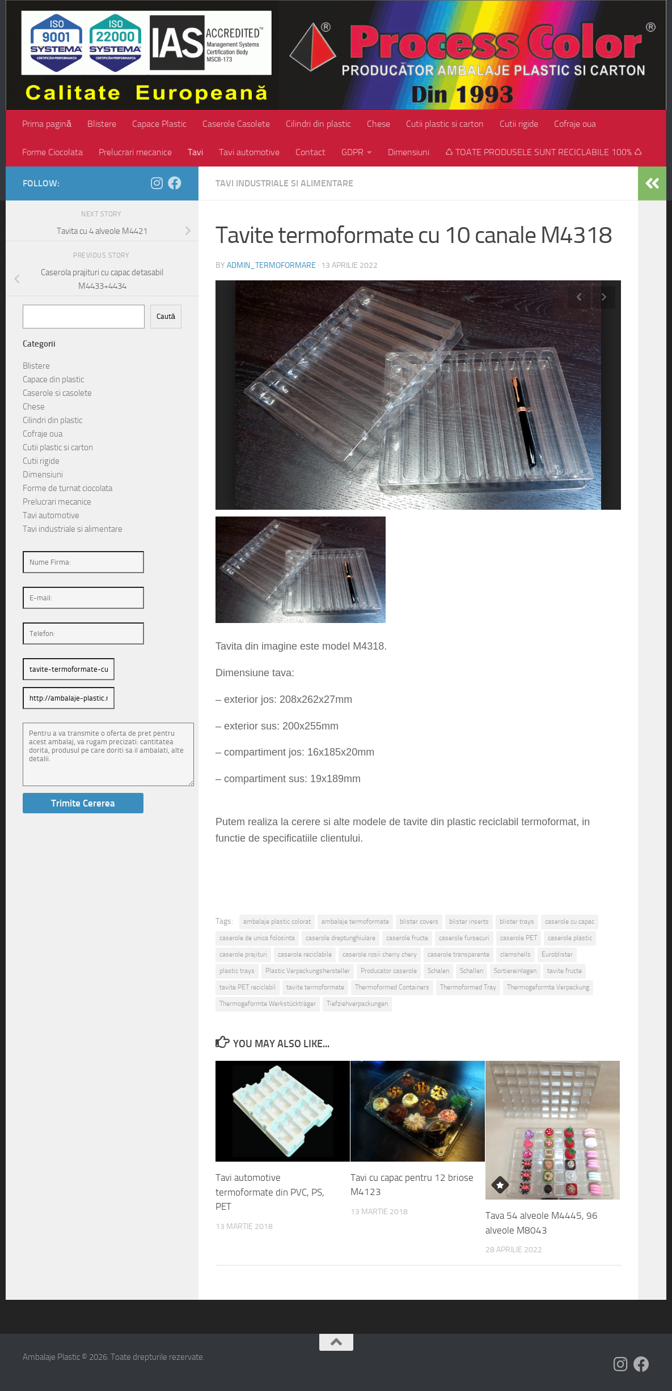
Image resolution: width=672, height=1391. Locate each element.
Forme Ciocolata (52, 152)
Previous (579, 297)
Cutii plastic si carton (445, 123)
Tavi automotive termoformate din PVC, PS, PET (269, 1192)
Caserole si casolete (57, 393)
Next (604, 297)
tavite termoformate (315, 987)
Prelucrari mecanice (135, 152)
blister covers (419, 921)
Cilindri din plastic (318, 123)
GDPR (352, 152)
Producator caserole (389, 971)
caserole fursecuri (464, 938)
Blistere (101, 123)
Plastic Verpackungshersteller (307, 971)
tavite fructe (564, 971)
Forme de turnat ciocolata (67, 488)
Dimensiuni (408, 152)
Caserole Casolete (236, 123)
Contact (310, 152)
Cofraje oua (575, 123)
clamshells (515, 954)
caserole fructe (407, 938)
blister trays (517, 921)
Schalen (438, 971)
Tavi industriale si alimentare (284, 183)
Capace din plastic (53, 379)
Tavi (195, 152)
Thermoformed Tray (468, 987)
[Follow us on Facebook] (174, 183)
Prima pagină (46, 123)
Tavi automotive (249, 152)
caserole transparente (458, 954)
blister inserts (469, 921)
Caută (166, 316)
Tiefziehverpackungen (357, 1004)
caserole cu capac (569, 921)
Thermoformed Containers (392, 987)
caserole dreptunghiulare (340, 938)
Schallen (471, 971)
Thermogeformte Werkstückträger (267, 1004)
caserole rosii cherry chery (380, 954)
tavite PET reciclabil (247, 987)
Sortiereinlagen (515, 971)
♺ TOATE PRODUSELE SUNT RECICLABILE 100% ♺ (543, 152)
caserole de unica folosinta (257, 938)
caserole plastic (570, 938)
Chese (378, 123)
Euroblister (557, 954)
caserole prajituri (243, 954)
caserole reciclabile (305, 954)
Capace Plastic (159, 123)
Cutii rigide (519, 123)
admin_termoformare (271, 265)
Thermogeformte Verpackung (548, 987)
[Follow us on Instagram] (156, 183)
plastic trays (237, 971)
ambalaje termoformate (355, 921)
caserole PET (518, 938)
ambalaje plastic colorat (277, 921)
